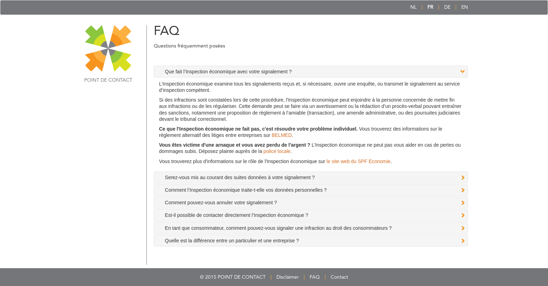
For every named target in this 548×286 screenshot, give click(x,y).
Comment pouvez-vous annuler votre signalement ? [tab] (221, 202)
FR (430, 7)
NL (413, 7)
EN (464, 7)
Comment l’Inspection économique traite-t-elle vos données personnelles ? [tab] (246, 190)
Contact (339, 277)
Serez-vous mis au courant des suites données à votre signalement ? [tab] (240, 177)
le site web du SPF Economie (358, 161)
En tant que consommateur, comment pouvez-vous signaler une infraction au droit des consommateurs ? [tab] (278, 228)
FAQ (315, 277)
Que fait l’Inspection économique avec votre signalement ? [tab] (228, 71)
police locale (277, 151)
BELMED (282, 135)
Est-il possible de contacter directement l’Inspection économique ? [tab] (236, 215)
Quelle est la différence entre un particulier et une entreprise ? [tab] (232, 240)
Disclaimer (287, 277)
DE (447, 7)
